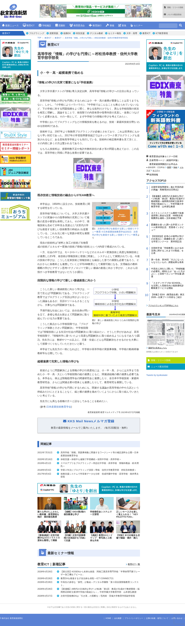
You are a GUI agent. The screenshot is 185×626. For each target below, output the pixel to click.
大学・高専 (131, 33)
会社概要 (118, 618)
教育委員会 (77, 25)
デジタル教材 (96, 33)
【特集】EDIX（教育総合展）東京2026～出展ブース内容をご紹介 (167, 295)
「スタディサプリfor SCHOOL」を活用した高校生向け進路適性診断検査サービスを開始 (167, 285)
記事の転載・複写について (157, 618)
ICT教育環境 (162, 33)
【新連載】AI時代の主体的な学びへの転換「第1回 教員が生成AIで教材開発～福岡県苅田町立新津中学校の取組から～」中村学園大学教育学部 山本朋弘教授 (168, 201)
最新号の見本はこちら (157, 348)
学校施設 (45, 25)
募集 (122, 25)
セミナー (136, 25)
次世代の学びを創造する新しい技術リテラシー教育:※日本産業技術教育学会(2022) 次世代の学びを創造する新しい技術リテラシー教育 (115, 231)
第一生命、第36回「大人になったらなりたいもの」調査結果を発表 (167, 260)
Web (175, 167)
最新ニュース (10, 25)
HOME (108, 618)
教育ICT (28, 25)
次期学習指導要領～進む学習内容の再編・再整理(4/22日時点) (167, 188)
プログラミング (36, 33)
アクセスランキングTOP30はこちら (163, 305)
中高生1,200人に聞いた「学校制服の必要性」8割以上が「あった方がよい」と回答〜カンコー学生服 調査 (168, 272)
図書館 (60, 25)
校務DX (67, 33)
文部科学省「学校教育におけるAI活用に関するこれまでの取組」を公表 (167, 250)
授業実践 (53, 33)
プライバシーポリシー (134, 618)
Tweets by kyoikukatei (156, 375)
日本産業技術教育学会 (58, 406)
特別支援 (80, 33)
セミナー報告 (114, 33)
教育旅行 (95, 25)
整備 (110, 25)
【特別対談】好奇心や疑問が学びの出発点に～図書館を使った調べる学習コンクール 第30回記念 (167, 239)
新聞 (169, 167)
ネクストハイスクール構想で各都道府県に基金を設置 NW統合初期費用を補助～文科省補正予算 (167, 215)
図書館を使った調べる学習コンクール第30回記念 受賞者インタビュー (167, 227)
